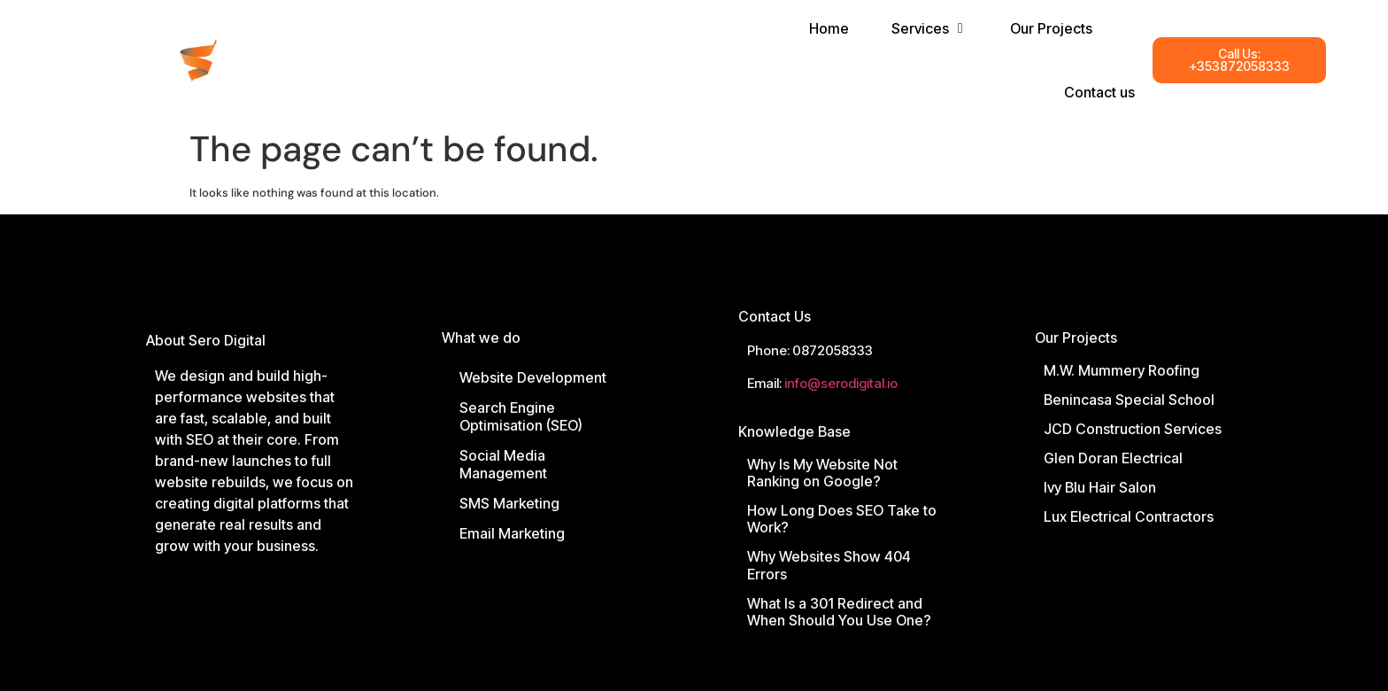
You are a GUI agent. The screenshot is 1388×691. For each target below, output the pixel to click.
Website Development (532, 377)
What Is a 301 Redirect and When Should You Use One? (839, 611)
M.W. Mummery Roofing (1121, 370)
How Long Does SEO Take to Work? (842, 518)
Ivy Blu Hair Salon (1100, 487)
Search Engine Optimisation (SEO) (520, 416)
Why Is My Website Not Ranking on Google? (822, 472)
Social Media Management (503, 464)
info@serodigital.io (841, 383)
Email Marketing (512, 533)
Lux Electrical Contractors (1129, 516)
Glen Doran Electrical (1113, 458)
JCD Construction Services (1133, 429)
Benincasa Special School (1129, 399)
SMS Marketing (509, 503)
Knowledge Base (794, 431)
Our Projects (1076, 337)
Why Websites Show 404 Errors (829, 564)
